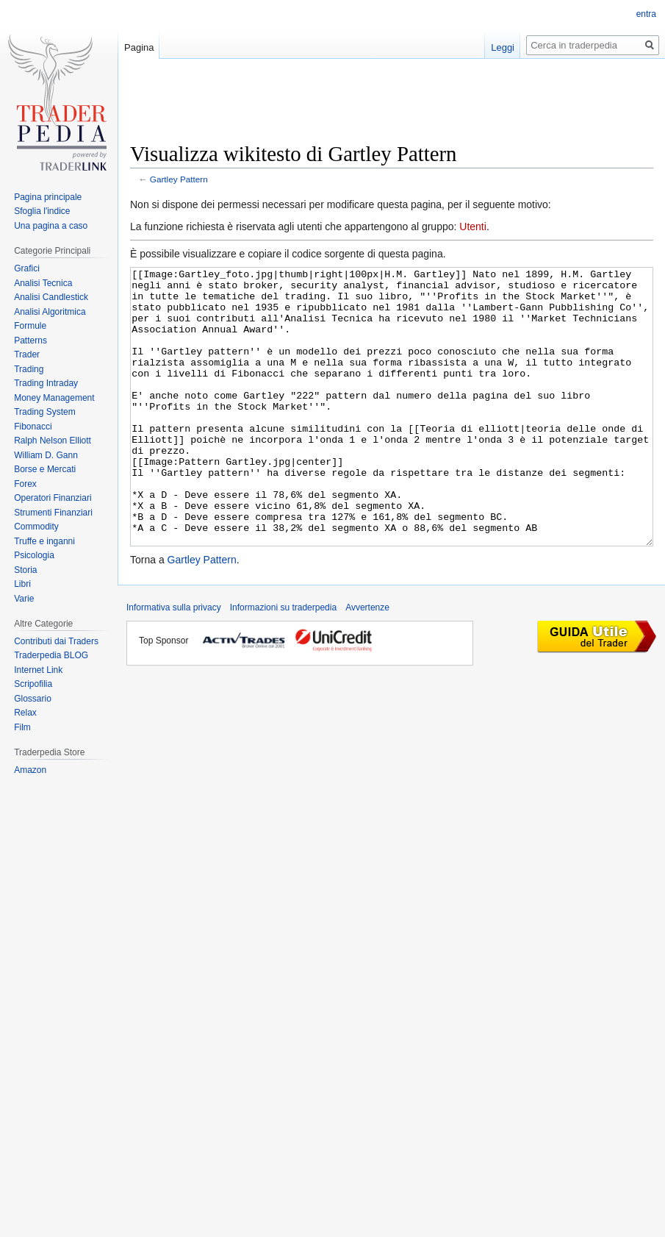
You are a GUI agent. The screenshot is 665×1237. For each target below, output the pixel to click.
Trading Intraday (46, 383)
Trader (27, 354)
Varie (24, 598)
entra (646, 14)
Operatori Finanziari (52, 498)
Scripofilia (33, 684)
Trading (28, 369)
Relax (25, 712)
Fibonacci (32, 426)
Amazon (30, 770)
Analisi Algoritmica (49, 312)
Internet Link (38, 670)
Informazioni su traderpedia (283, 662)
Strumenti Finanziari (53, 512)
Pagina (139, 47)
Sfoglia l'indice (42, 211)
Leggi (502, 47)
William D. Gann (46, 455)
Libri (22, 584)
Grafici (27, 268)
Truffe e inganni (44, 541)
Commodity (36, 526)
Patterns (30, 340)
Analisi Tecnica (43, 283)
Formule (30, 326)
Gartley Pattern (179, 179)
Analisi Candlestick (51, 297)
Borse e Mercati (45, 469)
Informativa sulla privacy (173, 662)
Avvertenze (367, 662)
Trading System (45, 412)
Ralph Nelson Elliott (52, 440)
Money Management (54, 398)
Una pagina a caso (50, 226)
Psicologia (34, 555)
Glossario (32, 699)
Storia (25, 570)
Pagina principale (48, 197)
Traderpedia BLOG (51, 655)
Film (22, 727)
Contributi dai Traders (56, 641)
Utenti (472, 226)
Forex (25, 484)
